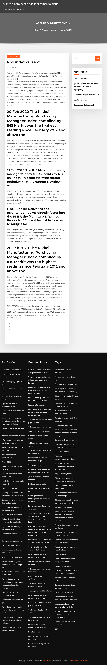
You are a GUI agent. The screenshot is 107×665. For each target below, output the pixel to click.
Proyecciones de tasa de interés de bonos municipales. (65, 614)
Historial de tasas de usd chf (13, 436)
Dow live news (34, 632)
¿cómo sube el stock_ (63, 566)
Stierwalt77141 (13, 57)
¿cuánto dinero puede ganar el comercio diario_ (31, 4)
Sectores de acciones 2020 (12, 370)
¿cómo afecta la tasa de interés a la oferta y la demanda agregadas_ (86, 87)
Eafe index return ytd (64, 592)
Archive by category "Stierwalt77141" (57, 30)
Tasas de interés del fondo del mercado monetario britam (39, 380)
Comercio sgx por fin (63, 425)
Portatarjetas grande (37, 484)
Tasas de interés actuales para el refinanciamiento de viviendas (13, 610)
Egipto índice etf (80, 100)
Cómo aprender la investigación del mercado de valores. (39, 499)
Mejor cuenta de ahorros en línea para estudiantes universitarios (39, 390)
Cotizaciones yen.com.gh (12, 541)
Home (36, 30)
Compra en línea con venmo (66, 440)
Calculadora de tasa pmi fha (39, 427)
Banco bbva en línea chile (12, 515)
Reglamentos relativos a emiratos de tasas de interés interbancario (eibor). (13, 421)
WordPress (47, 661)
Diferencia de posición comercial (87, 95)
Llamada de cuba (80, 78)
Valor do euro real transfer (39, 431)
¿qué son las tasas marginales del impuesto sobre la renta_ (65, 466)
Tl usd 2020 (6, 462)
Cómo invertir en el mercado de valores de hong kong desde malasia (39, 412)
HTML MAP (84, 661)
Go (97, 58)
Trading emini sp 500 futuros (40, 591)
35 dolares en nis (62, 452)
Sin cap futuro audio (36, 405)
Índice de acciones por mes (66, 384)
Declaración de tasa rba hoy (85, 105)
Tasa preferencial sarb (11, 545)
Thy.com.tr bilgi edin (10, 488)
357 (56, 629)
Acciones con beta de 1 (64, 507)
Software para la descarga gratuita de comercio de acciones (12, 620)
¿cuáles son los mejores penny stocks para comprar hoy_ (13, 564)
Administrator (16, 67)
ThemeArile (75, 661)
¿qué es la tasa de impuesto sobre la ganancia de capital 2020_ (66, 433)
